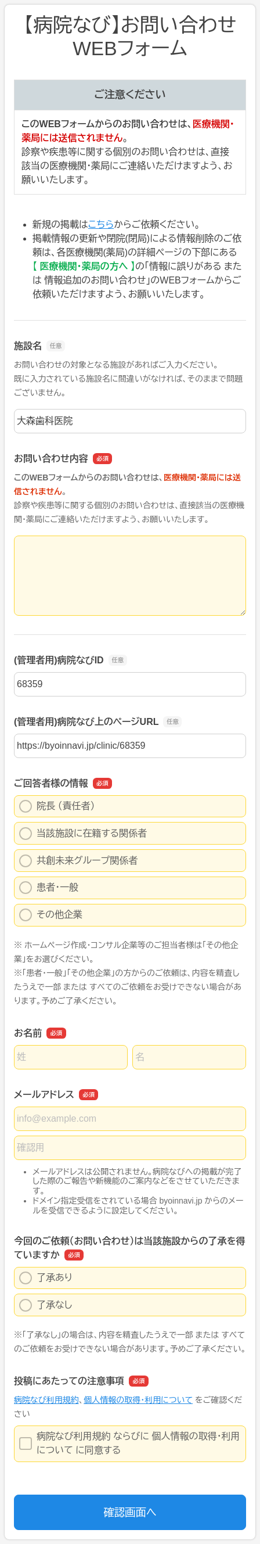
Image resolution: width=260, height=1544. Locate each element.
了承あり (46, 1278)
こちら (101, 224)
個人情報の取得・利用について (138, 1400)
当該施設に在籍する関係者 (83, 833)
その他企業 (50, 915)
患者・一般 (48, 887)
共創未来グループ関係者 (78, 860)
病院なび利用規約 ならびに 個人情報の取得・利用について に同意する (129, 1443)
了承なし (45, 1305)
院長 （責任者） (57, 806)
